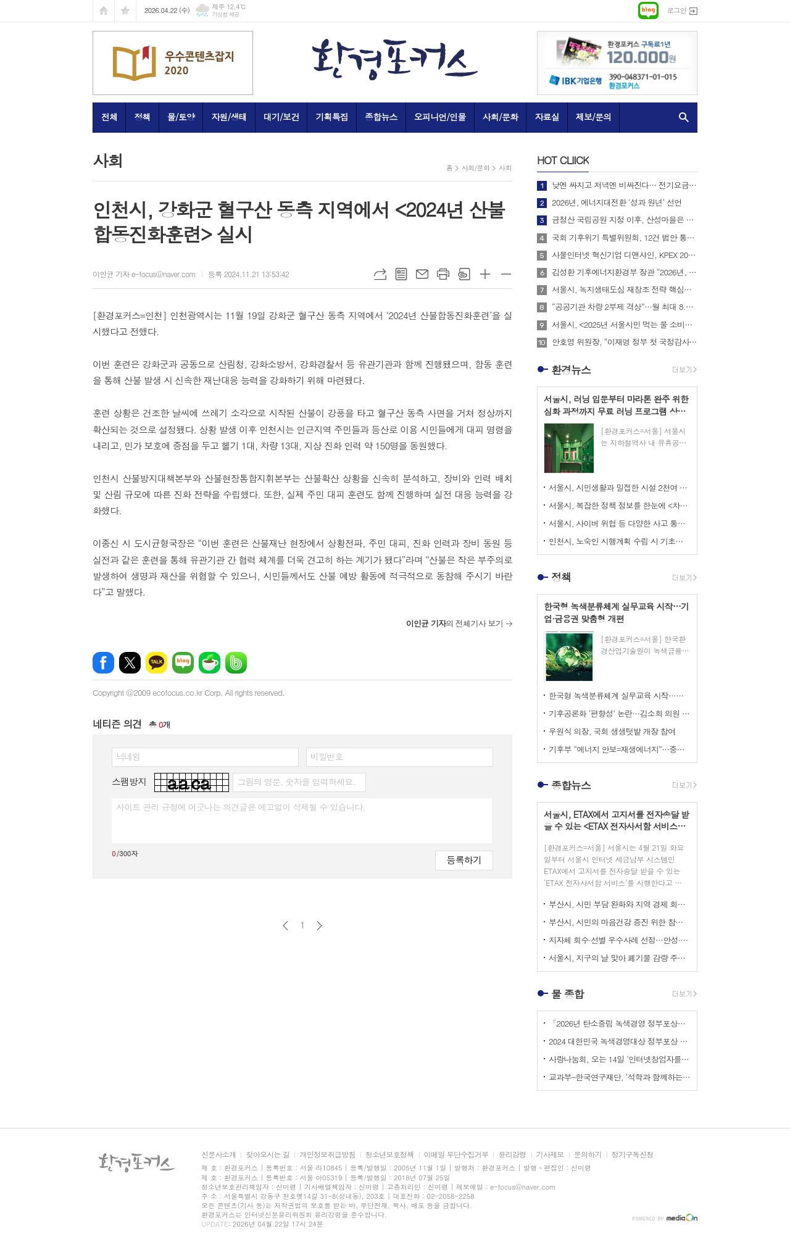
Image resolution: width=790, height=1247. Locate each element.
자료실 (546, 117)
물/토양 (180, 117)
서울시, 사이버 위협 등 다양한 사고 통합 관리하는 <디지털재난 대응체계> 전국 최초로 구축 (620, 523)
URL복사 (380, 274)
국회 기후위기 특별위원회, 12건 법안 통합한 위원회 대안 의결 (624, 237)
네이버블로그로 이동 (648, 10)
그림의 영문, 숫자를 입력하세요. (296, 781)
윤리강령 (512, 1154)
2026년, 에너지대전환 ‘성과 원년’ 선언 (616, 202)
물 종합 (567, 993)
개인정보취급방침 (327, 1154)
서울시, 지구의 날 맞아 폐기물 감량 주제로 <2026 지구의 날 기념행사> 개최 (620, 958)
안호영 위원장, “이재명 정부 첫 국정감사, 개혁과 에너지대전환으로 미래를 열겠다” (624, 342)
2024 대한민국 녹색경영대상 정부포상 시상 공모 (620, 1041)
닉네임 (128, 756)
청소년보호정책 (389, 1154)
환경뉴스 (571, 369)
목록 (401, 274)
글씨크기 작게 (506, 274)
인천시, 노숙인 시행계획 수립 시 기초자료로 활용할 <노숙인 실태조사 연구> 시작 (620, 541)
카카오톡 (156, 663)
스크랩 (464, 274)
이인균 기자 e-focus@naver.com (144, 274)
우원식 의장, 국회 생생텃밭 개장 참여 (612, 731)
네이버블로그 (183, 663)
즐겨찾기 (125, 11)
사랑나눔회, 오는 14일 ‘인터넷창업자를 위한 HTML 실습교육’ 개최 (620, 1059)
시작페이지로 (103, 11)
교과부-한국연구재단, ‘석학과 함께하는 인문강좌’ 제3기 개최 (620, 1077)
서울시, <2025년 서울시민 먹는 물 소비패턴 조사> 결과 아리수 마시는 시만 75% (624, 324)
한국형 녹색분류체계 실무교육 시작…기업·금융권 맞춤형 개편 (620, 695)
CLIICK (563, 159)
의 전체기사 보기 (454, 623)
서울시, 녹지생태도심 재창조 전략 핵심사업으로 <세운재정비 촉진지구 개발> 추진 (624, 289)
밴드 (236, 663)
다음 (319, 926)
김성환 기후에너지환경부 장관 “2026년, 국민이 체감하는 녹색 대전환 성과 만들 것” (624, 272)
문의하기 (588, 1154)
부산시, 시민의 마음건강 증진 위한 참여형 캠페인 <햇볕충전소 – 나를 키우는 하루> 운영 (620, 922)
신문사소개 (218, 1154)
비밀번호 (326, 756)
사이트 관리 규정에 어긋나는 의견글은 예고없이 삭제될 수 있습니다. (240, 807)
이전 (285, 926)
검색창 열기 (681, 117)
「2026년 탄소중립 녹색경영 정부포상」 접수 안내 (620, 1023)
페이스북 (103, 663)
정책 (142, 117)
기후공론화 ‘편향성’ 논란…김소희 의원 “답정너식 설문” (620, 713)
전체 (109, 117)
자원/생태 (229, 117)
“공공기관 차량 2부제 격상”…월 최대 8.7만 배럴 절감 (624, 306)
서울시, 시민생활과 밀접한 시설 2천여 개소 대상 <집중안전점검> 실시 (620, 487)
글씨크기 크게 (485, 274)
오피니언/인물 (440, 117)
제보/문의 (594, 117)
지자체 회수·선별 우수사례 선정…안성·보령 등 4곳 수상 (620, 940)
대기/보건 (281, 117)
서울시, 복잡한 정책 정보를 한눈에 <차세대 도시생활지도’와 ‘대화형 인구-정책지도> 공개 (620, 505)
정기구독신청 (633, 1154)
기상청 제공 (225, 14)
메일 (422, 274)
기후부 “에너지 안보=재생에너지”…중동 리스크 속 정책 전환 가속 (620, 749)
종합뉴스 (381, 117)
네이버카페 (209, 663)
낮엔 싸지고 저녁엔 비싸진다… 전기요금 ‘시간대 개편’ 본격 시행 (624, 185)
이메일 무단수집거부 (456, 1154)
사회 (505, 167)
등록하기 (464, 859)
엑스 (130, 663)
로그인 (676, 10)
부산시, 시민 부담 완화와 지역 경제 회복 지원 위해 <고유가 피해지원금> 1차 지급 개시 (620, 904)
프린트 (443, 274)
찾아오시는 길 (267, 1154)
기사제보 (550, 1154)
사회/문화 (500, 117)
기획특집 (331, 117)
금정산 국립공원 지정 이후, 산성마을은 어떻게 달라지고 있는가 (624, 219)
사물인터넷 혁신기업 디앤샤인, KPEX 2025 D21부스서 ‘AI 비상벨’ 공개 (624, 255)
